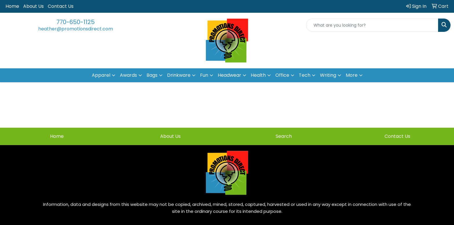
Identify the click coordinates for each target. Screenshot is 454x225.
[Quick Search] (372, 25)
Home (12, 6)
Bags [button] (152, 75)
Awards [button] (128, 75)
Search (284, 136)
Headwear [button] (229, 75)
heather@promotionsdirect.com (75, 28)
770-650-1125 (75, 22)
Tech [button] (304, 75)
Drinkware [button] (179, 75)
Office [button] (282, 75)
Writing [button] (328, 75)
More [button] (352, 75)
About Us (33, 6)
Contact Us (61, 6)
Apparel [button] (101, 75)
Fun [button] (204, 75)
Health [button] (258, 75)
